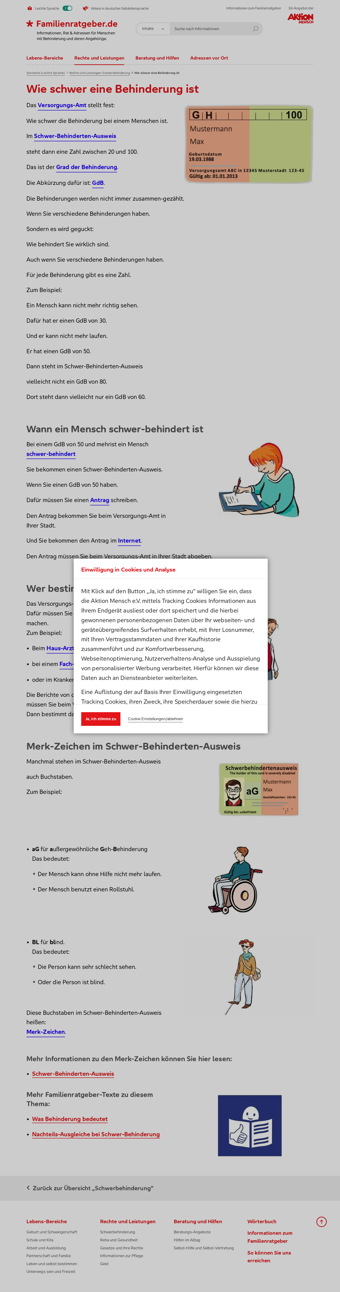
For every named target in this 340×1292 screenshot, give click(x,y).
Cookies (216, 641)
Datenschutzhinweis (132, 651)
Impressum (186, 651)
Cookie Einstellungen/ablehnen (155, 706)
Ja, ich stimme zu (100, 706)
